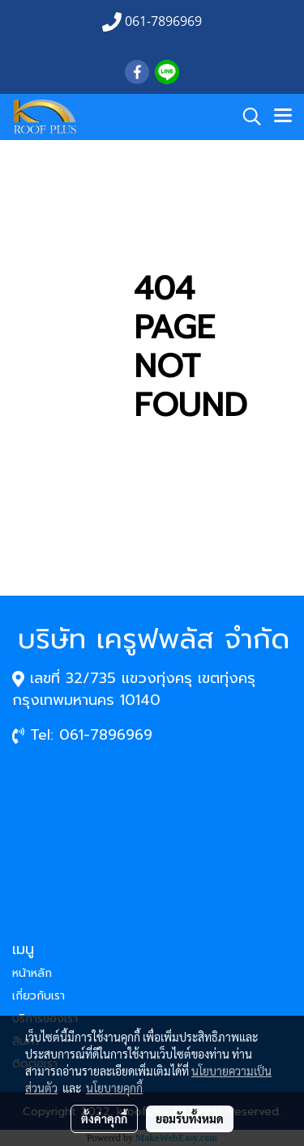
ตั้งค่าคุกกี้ (104, 1118)
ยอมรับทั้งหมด (190, 1118)
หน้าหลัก (32, 973)
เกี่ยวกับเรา (38, 995)
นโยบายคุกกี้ (114, 1087)
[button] (246, 116)
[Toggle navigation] (283, 116)
